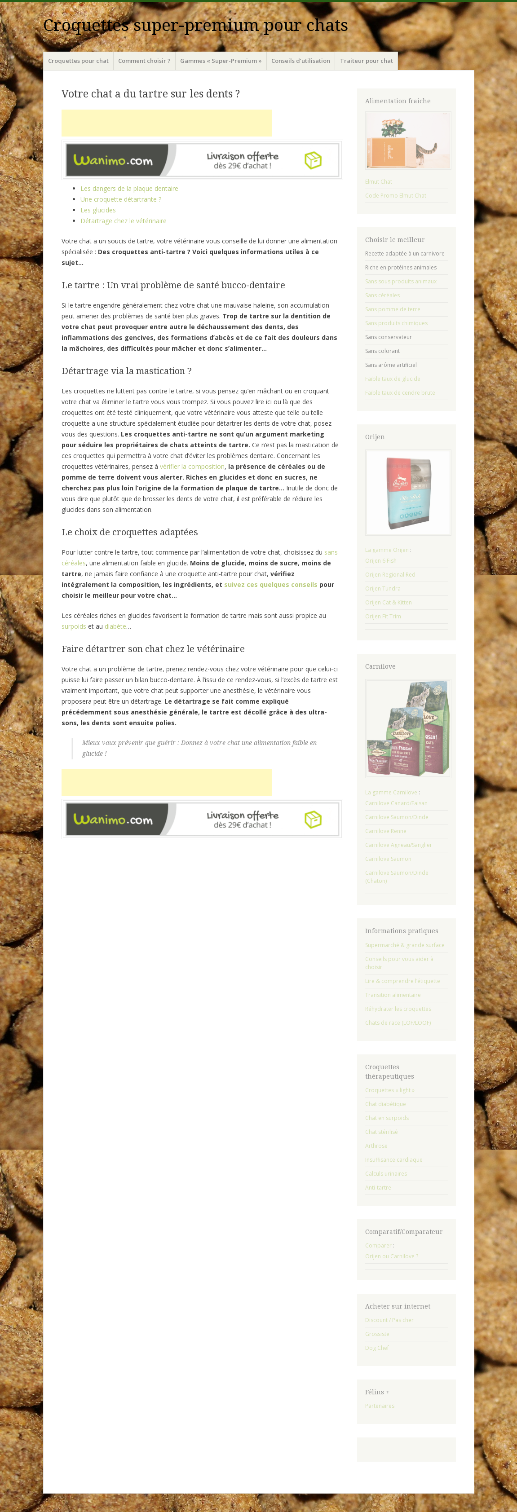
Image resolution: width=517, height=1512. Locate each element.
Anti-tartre (378, 1187)
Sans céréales (382, 295)
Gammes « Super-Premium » (221, 61)
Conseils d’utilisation (300, 61)
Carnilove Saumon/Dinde (397, 817)
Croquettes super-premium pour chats (195, 25)
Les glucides (98, 210)
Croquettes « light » (390, 1090)
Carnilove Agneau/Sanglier (398, 845)
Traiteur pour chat (366, 61)
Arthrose (376, 1146)
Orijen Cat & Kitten (388, 602)
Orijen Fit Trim (383, 616)
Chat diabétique (385, 1104)
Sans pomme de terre (392, 309)
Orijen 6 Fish (381, 560)
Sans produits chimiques (396, 323)
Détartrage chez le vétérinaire (123, 220)
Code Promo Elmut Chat (395, 195)
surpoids (74, 626)
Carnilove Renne (386, 831)
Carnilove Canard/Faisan (396, 803)
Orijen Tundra (383, 588)
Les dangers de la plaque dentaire (129, 188)
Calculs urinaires (386, 1173)
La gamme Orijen (387, 550)
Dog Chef (377, 1348)
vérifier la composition (192, 466)
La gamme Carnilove (391, 792)
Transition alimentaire (393, 995)
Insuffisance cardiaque (394, 1160)
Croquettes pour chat (78, 61)
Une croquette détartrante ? (120, 199)
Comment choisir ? (144, 61)
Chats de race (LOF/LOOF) (398, 1023)
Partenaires (379, 1406)
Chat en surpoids (387, 1118)
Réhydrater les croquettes (398, 1009)
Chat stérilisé (381, 1132)
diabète (115, 626)
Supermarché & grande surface (405, 945)
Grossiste (377, 1334)
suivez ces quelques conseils (271, 584)
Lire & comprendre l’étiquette (402, 981)
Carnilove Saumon (388, 859)
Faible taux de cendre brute (400, 393)
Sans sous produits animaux (401, 281)
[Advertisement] (167, 123)
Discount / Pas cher (389, 1320)
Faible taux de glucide (392, 379)
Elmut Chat (378, 181)
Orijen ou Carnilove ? (391, 1256)
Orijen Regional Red (390, 574)
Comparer (378, 1245)
